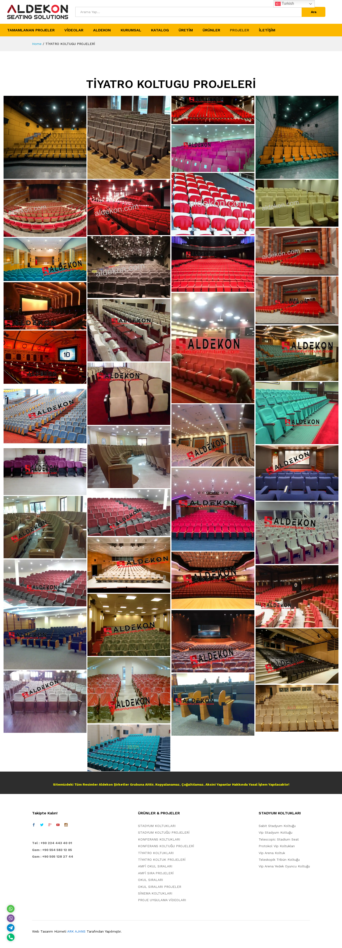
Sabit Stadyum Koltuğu (277, 826)
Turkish (284, 4)
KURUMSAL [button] (131, 30)
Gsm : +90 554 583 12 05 (52, 850)
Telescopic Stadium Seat (279, 839)
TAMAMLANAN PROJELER (31, 30)
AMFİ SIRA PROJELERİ (156, 873)
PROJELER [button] (239, 30)
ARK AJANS (76, 931)
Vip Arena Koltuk (272, 853)
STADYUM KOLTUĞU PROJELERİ (164, 832)
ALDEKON (102, 30)
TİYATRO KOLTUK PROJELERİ (161, 859)
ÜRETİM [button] (186, 30)
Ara (313, 12)
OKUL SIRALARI (150, 880)
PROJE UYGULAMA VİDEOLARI (162, 900)
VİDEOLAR (73, 30)
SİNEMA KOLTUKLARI (155, 893)
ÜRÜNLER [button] (211, 30)
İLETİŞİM (267, 30)
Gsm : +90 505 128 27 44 (52, 856)
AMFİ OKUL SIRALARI (155, 866)
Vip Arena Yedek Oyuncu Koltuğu (284, 866)
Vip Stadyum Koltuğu (275, 832)
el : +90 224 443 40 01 (53, 843)
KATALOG (160, 30)
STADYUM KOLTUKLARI (157, 826)
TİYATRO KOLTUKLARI (156, 853)
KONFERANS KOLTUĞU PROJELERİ (166, 846)
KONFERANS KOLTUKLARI (159, 839)
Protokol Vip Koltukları (277, 846)
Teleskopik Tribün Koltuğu (279, 859)
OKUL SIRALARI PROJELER (159, 887)
